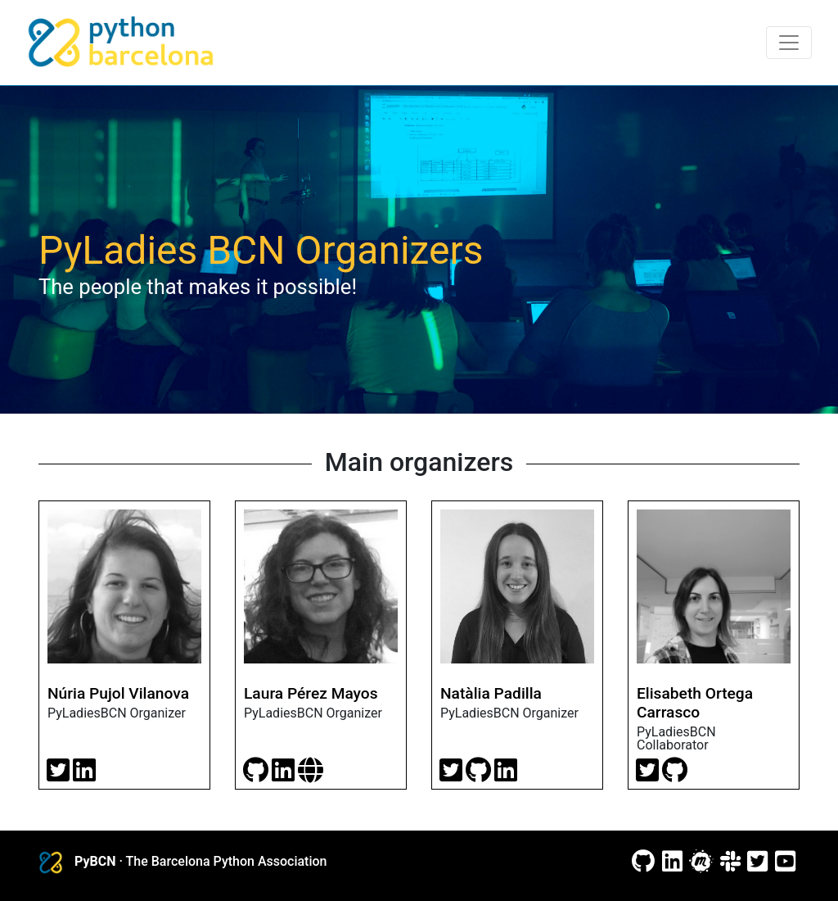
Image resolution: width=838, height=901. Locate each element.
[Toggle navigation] (789, 42)
